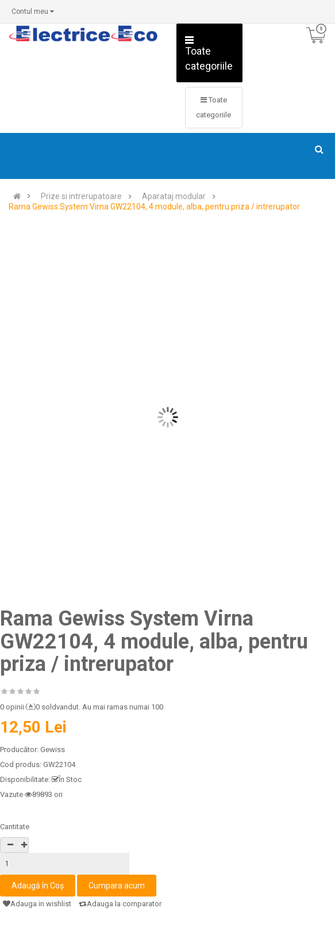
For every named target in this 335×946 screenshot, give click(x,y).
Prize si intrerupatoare (81, 196)
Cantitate (14, 826)
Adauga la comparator (120, 903)
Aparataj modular (174, 196)
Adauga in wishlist (37, 903)
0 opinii (12, 707)
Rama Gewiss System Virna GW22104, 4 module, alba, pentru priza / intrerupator (154, 207)
